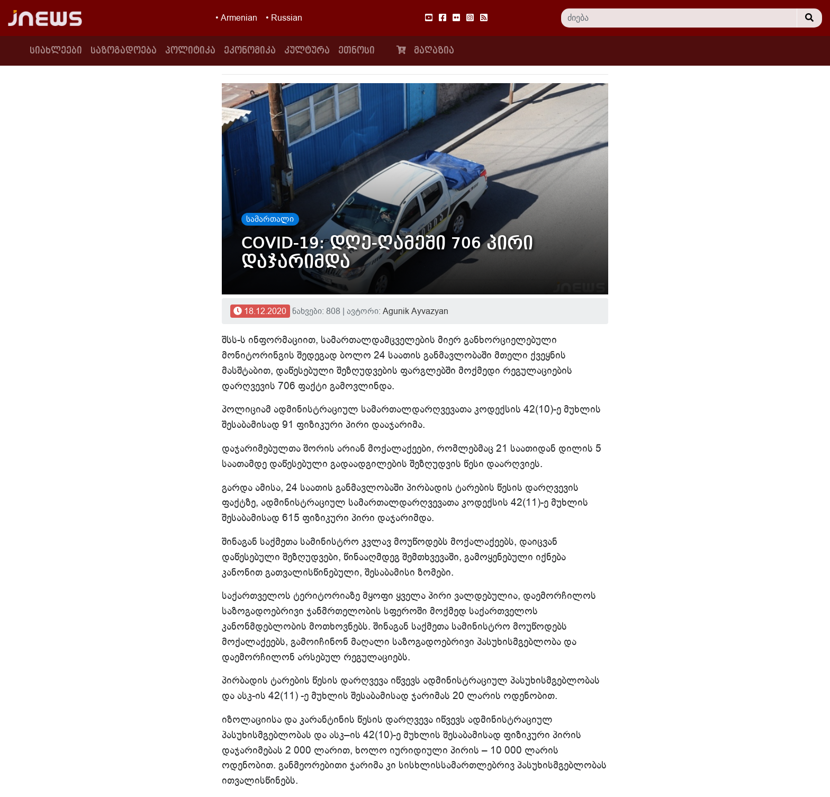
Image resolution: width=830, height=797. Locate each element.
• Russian (284, 18)
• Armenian (236, 18)
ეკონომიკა (250, 50)
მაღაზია (422, 50)
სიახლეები (58, 49)
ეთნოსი (356, 50)
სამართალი (270, 219)
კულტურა (307, 50)
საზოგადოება (124, 50)
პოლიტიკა (190, 50)
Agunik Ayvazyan (415, 311)
